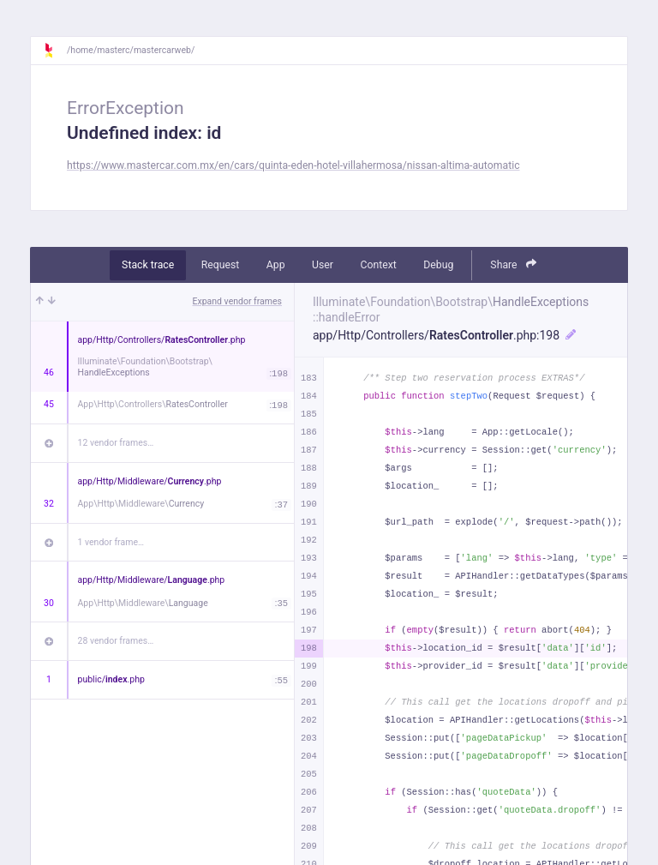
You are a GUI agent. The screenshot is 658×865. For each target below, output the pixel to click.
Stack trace (148, 265)
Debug (438, 265)
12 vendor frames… (116, 442)
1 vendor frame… (111, 542)
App (275, 265)
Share (513, 264)
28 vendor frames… (116, 640)
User (322, 265)
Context (378, 265)
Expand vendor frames (237, 301)
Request (220, 265)
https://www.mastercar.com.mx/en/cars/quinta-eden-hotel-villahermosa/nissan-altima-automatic (293, 165)
